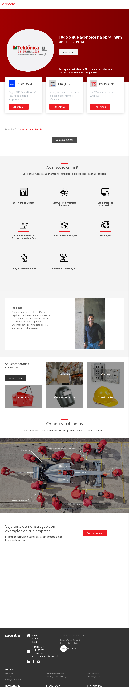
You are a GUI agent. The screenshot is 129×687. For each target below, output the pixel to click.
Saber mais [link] (68, 52)
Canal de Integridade (69, 643)
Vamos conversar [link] (64, 139)
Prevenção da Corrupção (71, 640)
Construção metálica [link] (55, 673)
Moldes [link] (8, 676)
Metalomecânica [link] (94, 673)
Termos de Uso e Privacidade (75, 635)
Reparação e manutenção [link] (57, 676)
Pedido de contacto (95, 533)
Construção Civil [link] (94, 676)
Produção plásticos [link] (13, 679)
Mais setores (15, 378)
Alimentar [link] (9, 673)
